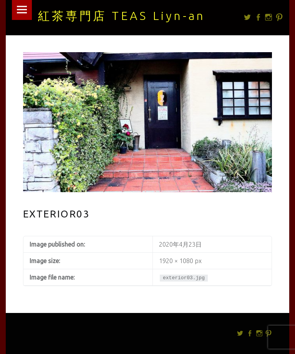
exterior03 (56, 213)
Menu (22, 10)
